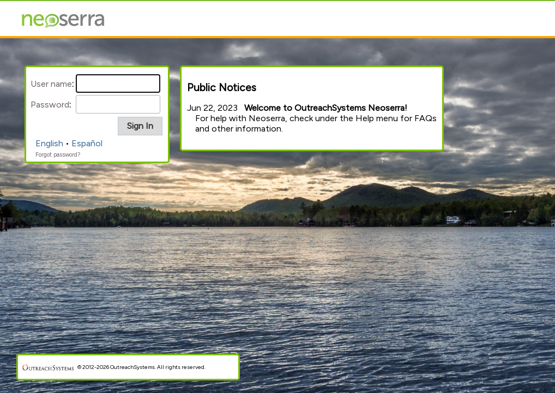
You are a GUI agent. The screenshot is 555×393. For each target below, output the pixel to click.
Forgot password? (57, 154)
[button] (140, 126)
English (49, 143)
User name (51, 84)
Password (50, 104)
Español (86, 143)
